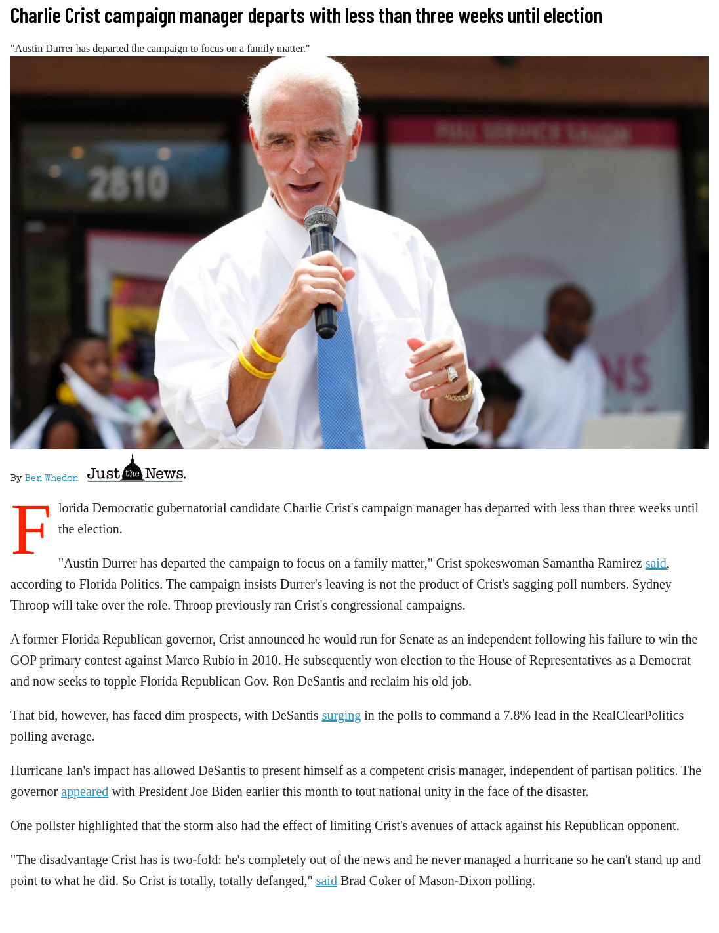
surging (341, 715)
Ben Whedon (51, 479)
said (656, 563)
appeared (84, 791)
